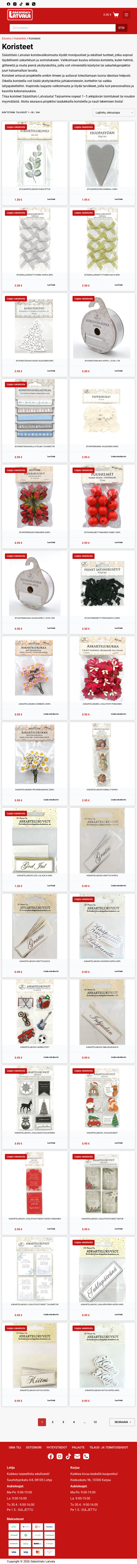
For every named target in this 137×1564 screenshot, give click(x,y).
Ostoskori (33, 1447)
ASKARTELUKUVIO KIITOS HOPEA (35, 1390)
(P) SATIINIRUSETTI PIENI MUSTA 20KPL (102, 618)
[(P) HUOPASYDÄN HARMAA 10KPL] (102, 154)
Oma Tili (15, 1447)
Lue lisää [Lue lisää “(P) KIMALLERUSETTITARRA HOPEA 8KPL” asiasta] (51, 285)
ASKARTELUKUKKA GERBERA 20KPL (35, 704)
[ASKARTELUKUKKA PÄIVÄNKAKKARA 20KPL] (35, 755)
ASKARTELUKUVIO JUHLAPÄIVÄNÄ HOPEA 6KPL (102, 1304)
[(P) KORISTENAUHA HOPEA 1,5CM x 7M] (102, 325)
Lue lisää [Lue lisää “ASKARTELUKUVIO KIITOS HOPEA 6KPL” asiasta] (118, 1400)
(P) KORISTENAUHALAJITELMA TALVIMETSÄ (35, 446)
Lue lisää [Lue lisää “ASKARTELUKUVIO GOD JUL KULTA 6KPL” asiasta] (51, 885)
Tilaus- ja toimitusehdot (108, 1447)
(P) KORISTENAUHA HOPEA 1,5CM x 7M (102, 361)
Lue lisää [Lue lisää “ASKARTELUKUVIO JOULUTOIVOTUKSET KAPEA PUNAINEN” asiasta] (51, 1229)
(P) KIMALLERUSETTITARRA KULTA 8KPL (102, 275)
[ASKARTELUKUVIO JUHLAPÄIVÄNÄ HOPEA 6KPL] (102, 1269)
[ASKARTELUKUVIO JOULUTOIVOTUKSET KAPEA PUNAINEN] (35, 1183)
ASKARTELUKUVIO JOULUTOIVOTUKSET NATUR (102, 1219)
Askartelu (20, 38)
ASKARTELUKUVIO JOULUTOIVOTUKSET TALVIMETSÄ (35, 1304)
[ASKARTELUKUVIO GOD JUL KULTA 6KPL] (35, 840)
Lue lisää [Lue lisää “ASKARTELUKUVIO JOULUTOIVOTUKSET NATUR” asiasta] (118, 1229)
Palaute (78, 1447)
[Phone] (33, 4)
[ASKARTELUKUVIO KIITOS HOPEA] (35, 1355)
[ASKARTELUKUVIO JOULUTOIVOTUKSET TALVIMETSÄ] (35, 1269)
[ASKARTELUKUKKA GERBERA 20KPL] (35, 669)
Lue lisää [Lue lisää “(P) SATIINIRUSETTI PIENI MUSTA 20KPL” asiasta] (118, 628)
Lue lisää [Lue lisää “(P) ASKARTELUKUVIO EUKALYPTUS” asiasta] (51, 199)
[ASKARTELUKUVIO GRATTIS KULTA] (35, 926)
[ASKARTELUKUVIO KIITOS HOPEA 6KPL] (102, 1355)
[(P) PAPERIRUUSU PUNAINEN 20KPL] (35, 497)
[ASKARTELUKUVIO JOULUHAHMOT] (102, 1098)
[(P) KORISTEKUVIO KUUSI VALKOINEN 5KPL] (35, 325)
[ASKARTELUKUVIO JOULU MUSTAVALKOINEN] (35, 1098)
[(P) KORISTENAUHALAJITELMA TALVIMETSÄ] (35, 411)
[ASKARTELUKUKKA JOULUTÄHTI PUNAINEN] (102, 669)
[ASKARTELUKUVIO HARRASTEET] (35, 1012)
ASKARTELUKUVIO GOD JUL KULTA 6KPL (34, 875)
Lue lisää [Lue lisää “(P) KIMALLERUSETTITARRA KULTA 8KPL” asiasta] (118, 285)
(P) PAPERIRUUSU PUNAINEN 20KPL (34, 532)
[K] (126, 14)
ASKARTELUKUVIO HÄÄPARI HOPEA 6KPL (102, 961)
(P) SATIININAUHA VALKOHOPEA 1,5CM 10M (35, 618)
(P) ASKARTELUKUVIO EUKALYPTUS (34, 189)
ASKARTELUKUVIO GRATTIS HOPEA (102, 875)
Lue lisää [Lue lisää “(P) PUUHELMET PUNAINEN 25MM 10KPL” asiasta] (118, 542)
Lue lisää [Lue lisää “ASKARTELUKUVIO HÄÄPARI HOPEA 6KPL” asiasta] (118, 971)
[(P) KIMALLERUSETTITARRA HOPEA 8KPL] (35, 240)
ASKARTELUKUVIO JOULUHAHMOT (102, 1133)
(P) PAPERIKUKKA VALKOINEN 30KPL (102, 446)
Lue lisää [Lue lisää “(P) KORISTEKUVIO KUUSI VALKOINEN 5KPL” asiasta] (51, 371)
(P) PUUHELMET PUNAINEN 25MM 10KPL (102, 532)
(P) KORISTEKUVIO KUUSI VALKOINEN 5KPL (35, 361)
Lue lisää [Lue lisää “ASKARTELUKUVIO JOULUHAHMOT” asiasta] (118, 1143)
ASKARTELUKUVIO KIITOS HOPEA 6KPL (102, 1390)
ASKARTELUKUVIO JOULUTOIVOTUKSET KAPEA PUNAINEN (35, 1219)
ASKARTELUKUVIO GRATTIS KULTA (34, 961)
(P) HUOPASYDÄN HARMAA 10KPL (102, 189)
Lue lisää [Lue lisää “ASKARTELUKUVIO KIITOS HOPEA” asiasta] (51, 1400)
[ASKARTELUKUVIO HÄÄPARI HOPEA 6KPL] (102, 926)
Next (130, 1422)
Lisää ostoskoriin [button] (118, 456)
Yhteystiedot (56, 1447)
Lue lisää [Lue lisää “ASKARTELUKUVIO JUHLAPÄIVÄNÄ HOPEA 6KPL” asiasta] (118, 1314)
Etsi (121, 28)
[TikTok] (21, 4)
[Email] (27, 4)
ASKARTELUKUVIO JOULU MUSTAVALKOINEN (35, 1133)
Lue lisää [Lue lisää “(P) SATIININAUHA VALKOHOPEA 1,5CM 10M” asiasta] (51, 628)
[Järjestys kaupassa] (114, 112)
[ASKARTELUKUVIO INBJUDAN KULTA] (102, 1012)
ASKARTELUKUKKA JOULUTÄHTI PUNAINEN (102, 704)
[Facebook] (8, 4)
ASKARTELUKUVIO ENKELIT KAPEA (102, 790)
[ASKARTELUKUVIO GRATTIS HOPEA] (102, 840)
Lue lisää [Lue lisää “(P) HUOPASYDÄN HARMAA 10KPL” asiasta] (118, 199)
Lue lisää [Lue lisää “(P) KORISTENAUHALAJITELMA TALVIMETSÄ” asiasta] (51, 456)
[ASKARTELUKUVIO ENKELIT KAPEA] (102, 755)
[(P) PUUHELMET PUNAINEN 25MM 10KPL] (102, 497)
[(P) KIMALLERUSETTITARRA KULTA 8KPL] (102, 240)
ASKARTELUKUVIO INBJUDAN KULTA (102, 1047)
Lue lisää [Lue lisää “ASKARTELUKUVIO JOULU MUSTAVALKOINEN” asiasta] (51, 1143)
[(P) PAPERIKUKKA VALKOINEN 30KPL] (102, 411)
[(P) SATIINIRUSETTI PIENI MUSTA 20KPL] (102, 583)
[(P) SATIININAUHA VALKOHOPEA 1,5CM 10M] (35, 583)
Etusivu (7, 38)
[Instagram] (15, 4)
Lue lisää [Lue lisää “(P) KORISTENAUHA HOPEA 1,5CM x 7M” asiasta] (118, 371)
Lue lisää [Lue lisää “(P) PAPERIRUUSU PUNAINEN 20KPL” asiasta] (51, 542)
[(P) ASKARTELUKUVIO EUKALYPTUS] (35, 154)
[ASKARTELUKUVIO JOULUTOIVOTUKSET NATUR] (102, 1183)
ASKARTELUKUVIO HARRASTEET (34, 1047)
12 (95, 1422)
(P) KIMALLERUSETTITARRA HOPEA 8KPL (35, 275)
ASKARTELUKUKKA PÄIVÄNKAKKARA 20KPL (34, 790)
